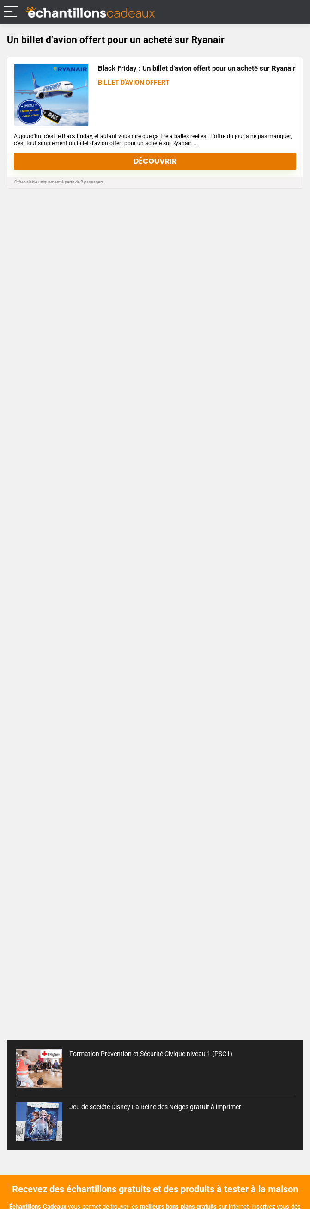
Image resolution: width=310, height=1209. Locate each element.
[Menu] (11, 12)
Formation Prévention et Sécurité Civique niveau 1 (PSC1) (150, 1053)
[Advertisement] (155, 959)
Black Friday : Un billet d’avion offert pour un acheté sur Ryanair (197, 68)
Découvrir (155, 161)
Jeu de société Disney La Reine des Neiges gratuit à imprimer (155, 1107)
